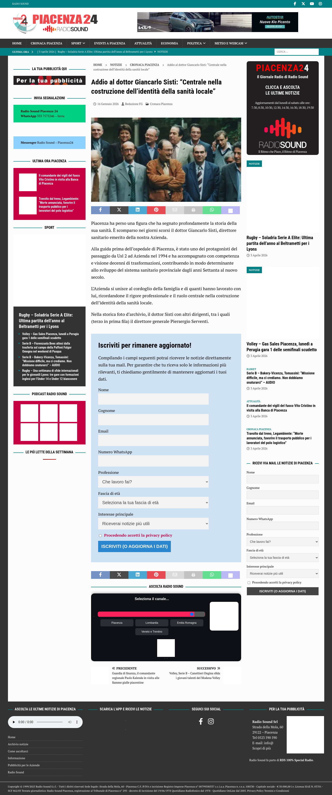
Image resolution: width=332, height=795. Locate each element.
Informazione (16, 758)
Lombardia (152, 622)
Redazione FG (134, 104)
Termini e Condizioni (276, 790)
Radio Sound (20, 3)
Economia (169, 43)
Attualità (143, 43)
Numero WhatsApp (115, 451)
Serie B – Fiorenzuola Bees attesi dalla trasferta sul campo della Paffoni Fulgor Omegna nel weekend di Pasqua (47, 347)
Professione (108, 472)
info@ (269, 743)
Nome (103, 389)
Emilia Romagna (187, 622)
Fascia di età (109, 493)
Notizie (116, 65)
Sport (76, 43)
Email (103, 431)
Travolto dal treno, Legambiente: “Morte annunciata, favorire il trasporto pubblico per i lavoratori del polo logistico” (279, 438)
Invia (61, 116)
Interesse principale (115, 514)
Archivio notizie (18, 744)
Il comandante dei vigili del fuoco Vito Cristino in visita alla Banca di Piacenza (59, 179)
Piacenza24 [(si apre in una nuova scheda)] (65, 142)
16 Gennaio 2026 (108, 104)
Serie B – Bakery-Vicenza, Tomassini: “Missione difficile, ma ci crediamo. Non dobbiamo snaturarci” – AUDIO (47, 361)
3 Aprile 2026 (259, 255)
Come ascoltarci (18, 751)
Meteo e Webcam (229, 43)
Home (17, 43)
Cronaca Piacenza (46, 43)
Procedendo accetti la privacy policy (138, 535)
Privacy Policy (255, 790)
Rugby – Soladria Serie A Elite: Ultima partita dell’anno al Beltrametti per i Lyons (46, 320)
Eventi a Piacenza (109, 43)
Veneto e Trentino (151, 631)
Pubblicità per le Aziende (24, 765)
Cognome (106, 410)
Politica (194, 43)
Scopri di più (261, 748)
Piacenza (116, 622)
